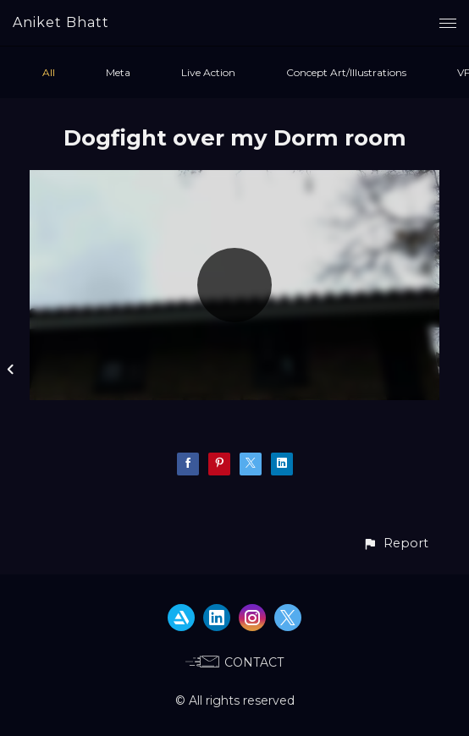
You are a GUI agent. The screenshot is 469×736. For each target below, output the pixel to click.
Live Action (208, 72)
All (48, 72)
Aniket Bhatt (61, 22)
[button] (395, 543)
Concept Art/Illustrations (346, 72)
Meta (118, 72)
